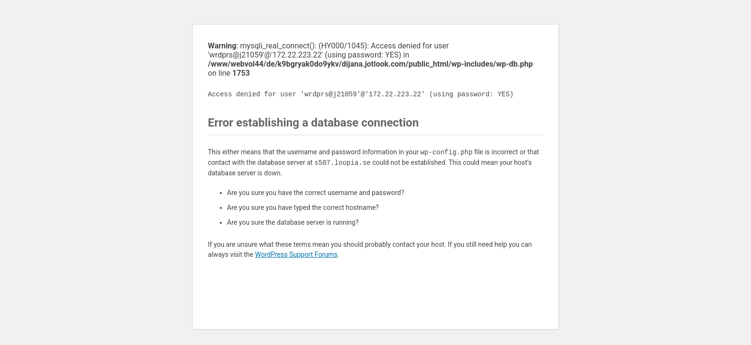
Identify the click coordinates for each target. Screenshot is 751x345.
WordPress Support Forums (296, 254)
